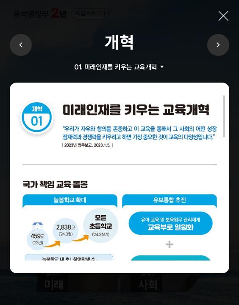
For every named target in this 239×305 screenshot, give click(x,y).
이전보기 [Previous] (21, 45)
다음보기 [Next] (218, 45)
